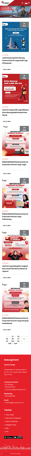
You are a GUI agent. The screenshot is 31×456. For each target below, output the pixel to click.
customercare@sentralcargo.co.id (15, 389)
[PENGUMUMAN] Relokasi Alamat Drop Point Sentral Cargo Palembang (15, 216)
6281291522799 (9, 387)
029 (15, 343)
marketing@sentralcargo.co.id (13, 403)
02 (18, 336)
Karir (7, 431)
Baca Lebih (6, 69)
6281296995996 (9, 396)
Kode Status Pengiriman (13, 418)
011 (18, 341)
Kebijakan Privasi (11, 425)
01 (12, 336)
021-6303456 (8, 385)
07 (18, 339)
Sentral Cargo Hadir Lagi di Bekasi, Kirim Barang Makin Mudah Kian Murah (15, 112)
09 (7, 341)
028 (9, 343)
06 (13, 339)
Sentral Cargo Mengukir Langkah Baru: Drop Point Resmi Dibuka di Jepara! (15, 268)
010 (12, 341)
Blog (7, 428)
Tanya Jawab (10, 415)
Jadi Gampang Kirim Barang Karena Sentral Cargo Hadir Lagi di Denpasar (14, 60)
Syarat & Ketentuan (12, 421)
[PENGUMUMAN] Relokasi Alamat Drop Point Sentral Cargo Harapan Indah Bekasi (15, 320)
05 (7, 339)
